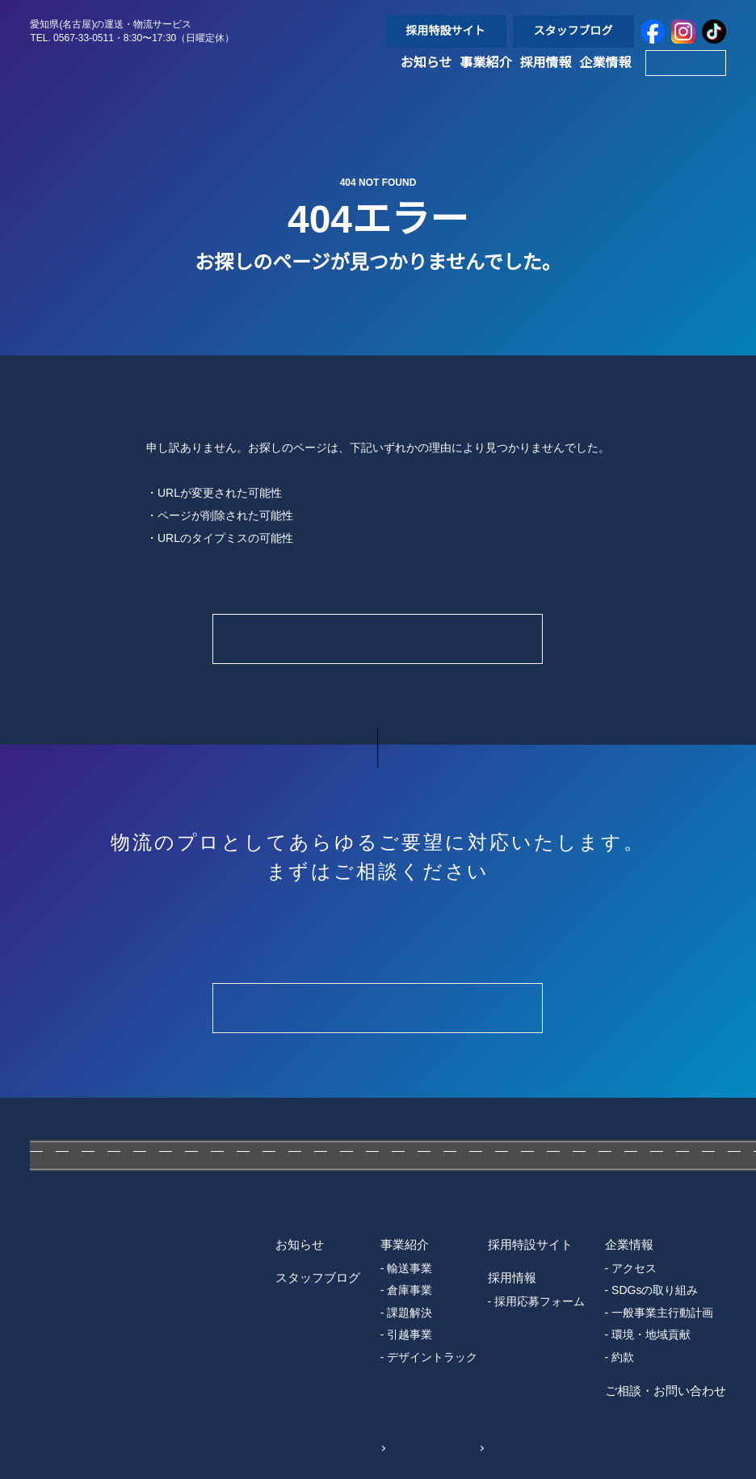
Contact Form (378, 1007)
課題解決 (409, 1313)
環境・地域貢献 (651, 1334)
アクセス (634, 1268)
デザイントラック (432, 1357)
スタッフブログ (573, 31)
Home (377, 638)
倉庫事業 (409, 1290)
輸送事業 (409, 1268)
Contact (685, 81)
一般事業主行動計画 (663, 1313)
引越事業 (409, 1334)
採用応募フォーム (539, 1301)
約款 (623, 1357)
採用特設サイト (445, 31)
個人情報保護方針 (316, 1447)
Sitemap (448, 1447)
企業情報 (606, 80)
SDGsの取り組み (654, 1290)
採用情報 (546, 80)
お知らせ (426, 80)
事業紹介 (486, 80)
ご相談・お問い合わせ (665, 1390)
